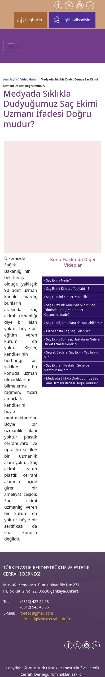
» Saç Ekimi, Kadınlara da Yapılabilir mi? (73, 323)
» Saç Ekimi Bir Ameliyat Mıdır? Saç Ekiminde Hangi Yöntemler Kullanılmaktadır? (69, 310)
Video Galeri (28, 79)
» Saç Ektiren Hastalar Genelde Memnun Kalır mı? (66, 367)
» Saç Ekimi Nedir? (57, 280)
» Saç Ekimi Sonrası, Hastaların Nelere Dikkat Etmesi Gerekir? (72, 341)
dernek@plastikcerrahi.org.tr (45, 618)
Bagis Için (30, 20)
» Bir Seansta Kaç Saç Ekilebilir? (67, 331)
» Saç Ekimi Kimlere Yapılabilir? (66, 288)
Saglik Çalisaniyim (72, 19)
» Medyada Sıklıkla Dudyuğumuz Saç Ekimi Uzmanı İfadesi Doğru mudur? (71, 380)
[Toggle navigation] (10, 46)
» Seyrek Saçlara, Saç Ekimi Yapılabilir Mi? (71, 354)
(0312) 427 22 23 (34, 601)
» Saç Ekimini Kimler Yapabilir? (66, 297)
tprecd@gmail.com (36, 613)
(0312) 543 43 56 (34, 607)
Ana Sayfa (10, 79)
